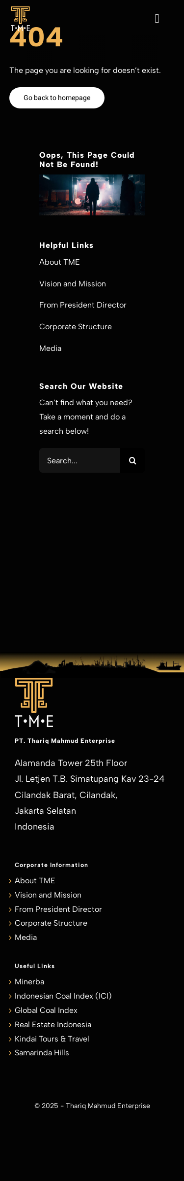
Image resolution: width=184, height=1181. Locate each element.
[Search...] (79, 460)
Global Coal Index (46, 1010)
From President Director (58, 909)
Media (26, 937)
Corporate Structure (51, 923)
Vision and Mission (48, 895)
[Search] (132, 460)
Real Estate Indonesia (53, 1024)
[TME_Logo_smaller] (20, 10)
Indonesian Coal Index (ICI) (63, 996)
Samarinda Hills (42, 1052)
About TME (35, 880)
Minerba (29, 981)
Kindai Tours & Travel (52, 1038)
